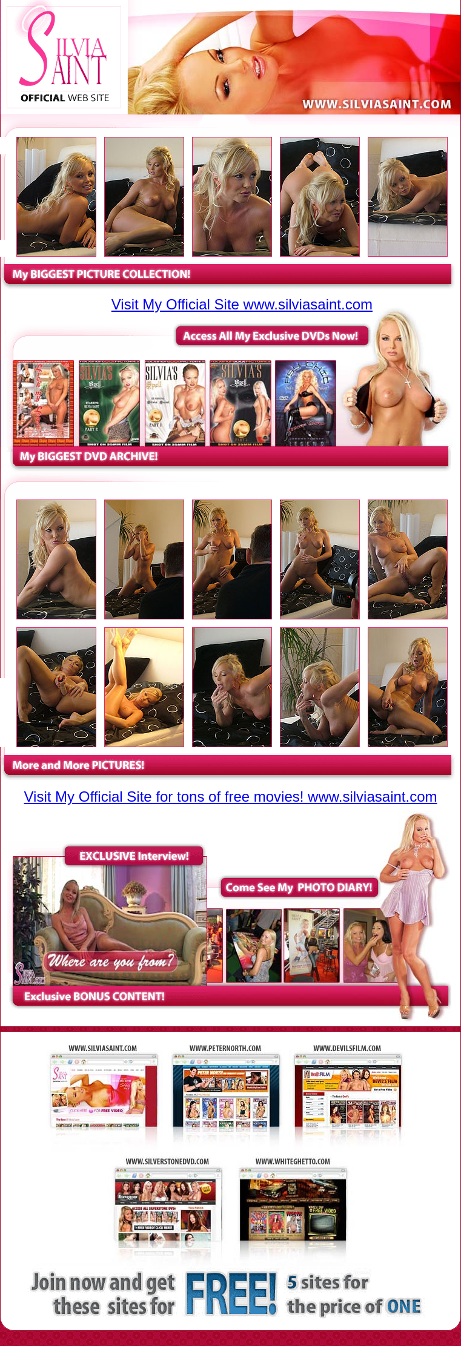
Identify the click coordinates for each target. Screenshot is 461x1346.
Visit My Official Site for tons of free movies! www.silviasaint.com (230, 796)
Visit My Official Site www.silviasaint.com (242, 304)
